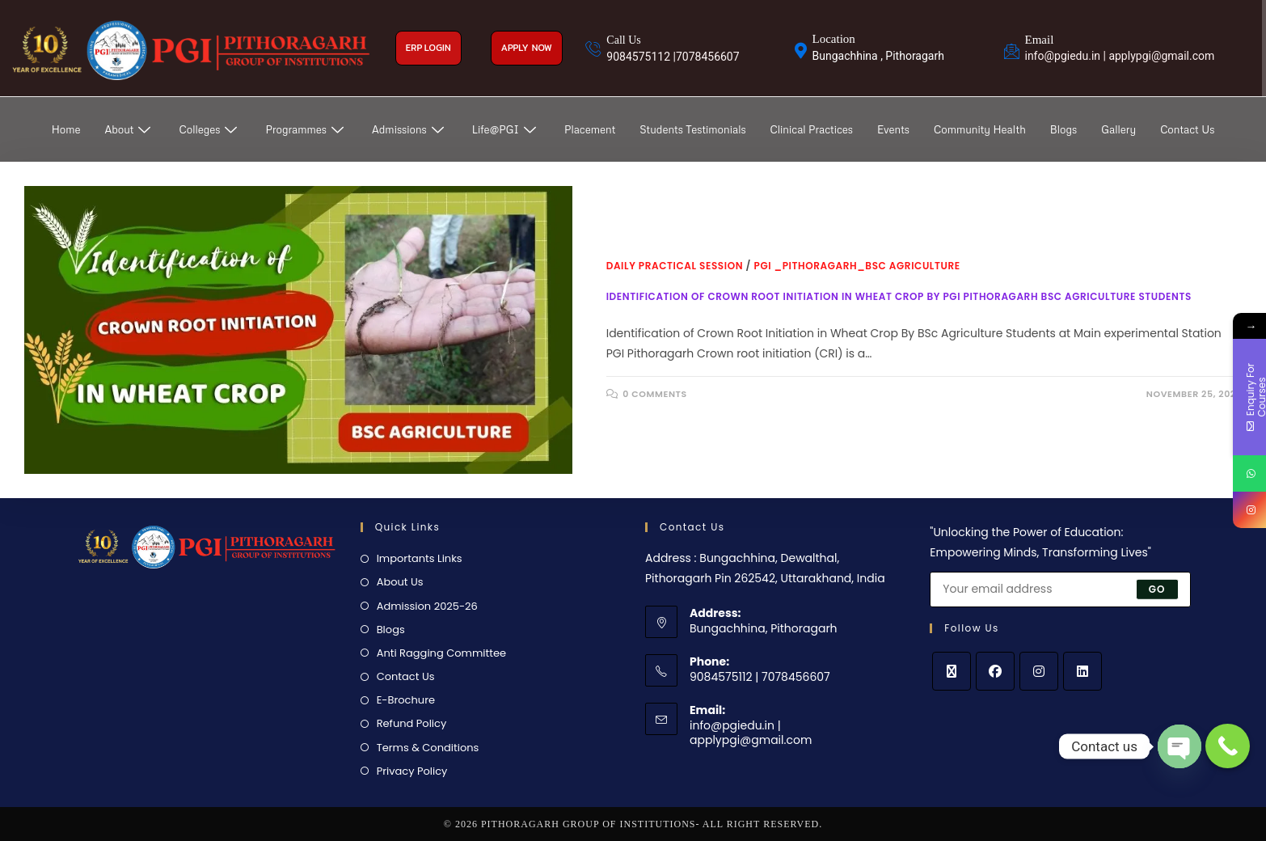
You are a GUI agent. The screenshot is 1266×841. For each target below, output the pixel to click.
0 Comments (654, 393)
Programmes (306, 129)
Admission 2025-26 (427, 606)
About (130, 129)
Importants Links (419, 558)
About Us (400, 582)
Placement (589, 129)
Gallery (1118, 129)
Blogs (1063, 129)
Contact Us (1187, 129)
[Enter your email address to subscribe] (1060, 589)
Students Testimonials (692, 129)
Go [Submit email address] (1157, 588)
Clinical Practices (811, 129)
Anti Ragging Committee (441, 653)
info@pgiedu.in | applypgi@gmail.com (751, 732)
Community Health (980, 129)
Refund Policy (412, 723)
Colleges (210, 129)
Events (893, 129)
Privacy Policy (412, 771)
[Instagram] (1038, 671)
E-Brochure (406, 700)
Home (66, 129)
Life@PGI (506, 129)
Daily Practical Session (674, 266)
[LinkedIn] (1082, 671)
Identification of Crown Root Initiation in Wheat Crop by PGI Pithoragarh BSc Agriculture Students (899, 296)
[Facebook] (995, 671)
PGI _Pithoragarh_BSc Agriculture (857, 266)
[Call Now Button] (1227, 746)
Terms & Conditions (428, 747)
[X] (951, 671)
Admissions (410, 129)
